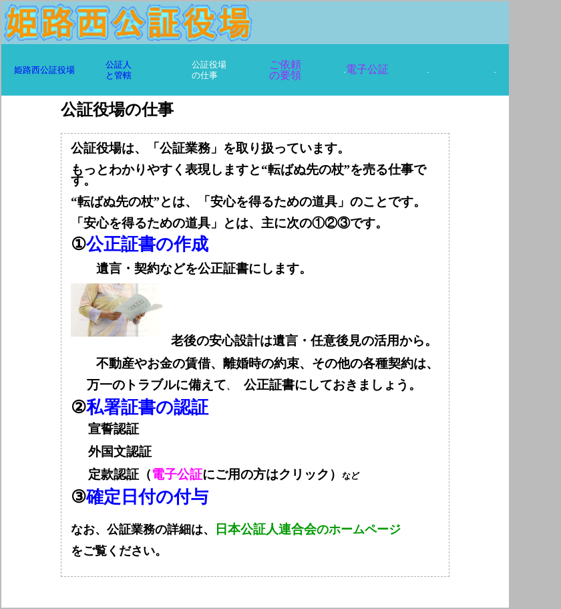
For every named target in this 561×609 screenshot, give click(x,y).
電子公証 (367, 69)
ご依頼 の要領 (285, 70)
